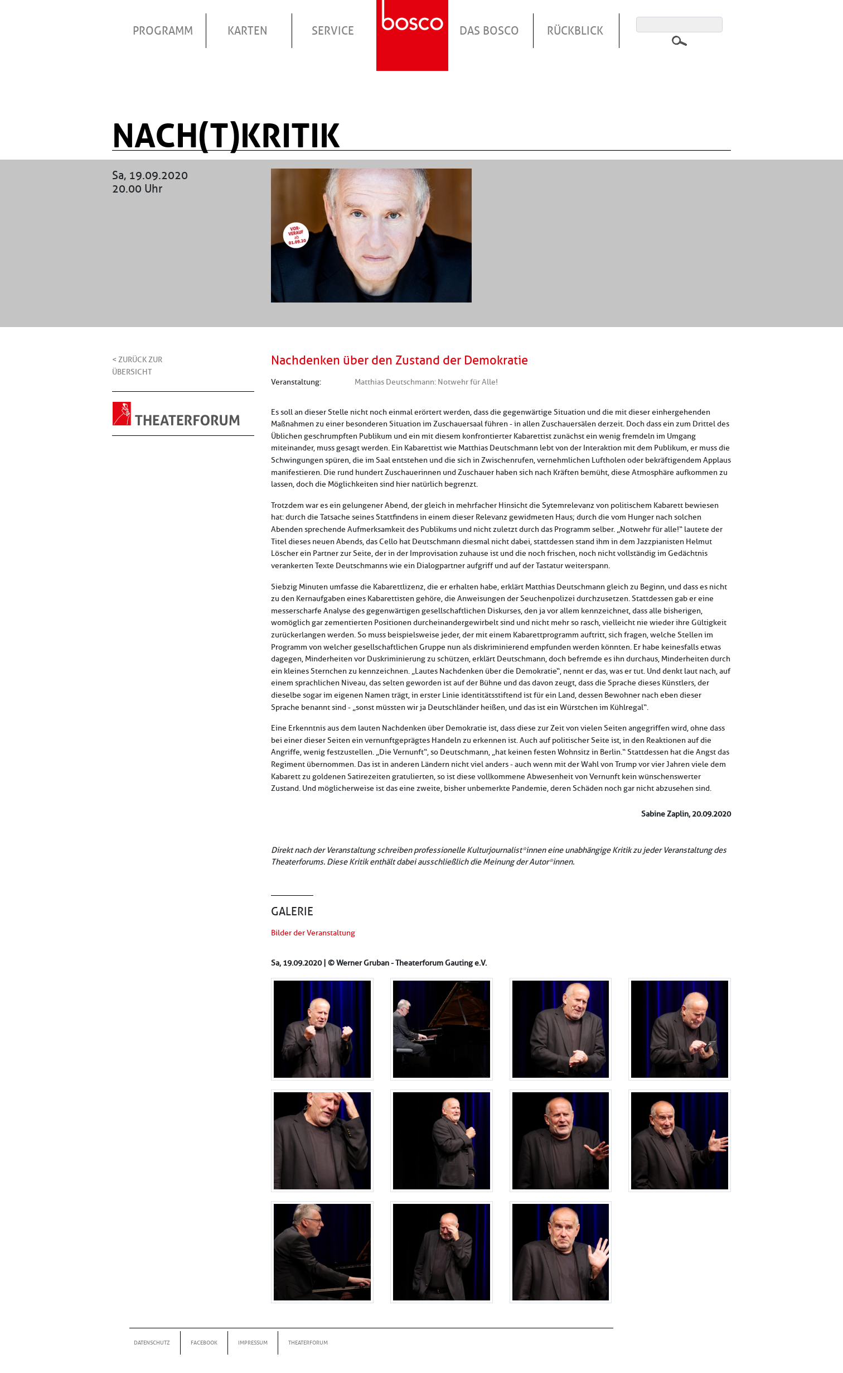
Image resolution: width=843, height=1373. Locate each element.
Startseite (413, 21)
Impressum (253, 1342)
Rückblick (575, 30)
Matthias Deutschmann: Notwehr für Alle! (426, 382)
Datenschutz (152, 1342)
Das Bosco (489, 30)
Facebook (204, 1342)
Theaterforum (308, 1342)
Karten (247, 30)
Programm (163, 30)
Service (333, 30)
